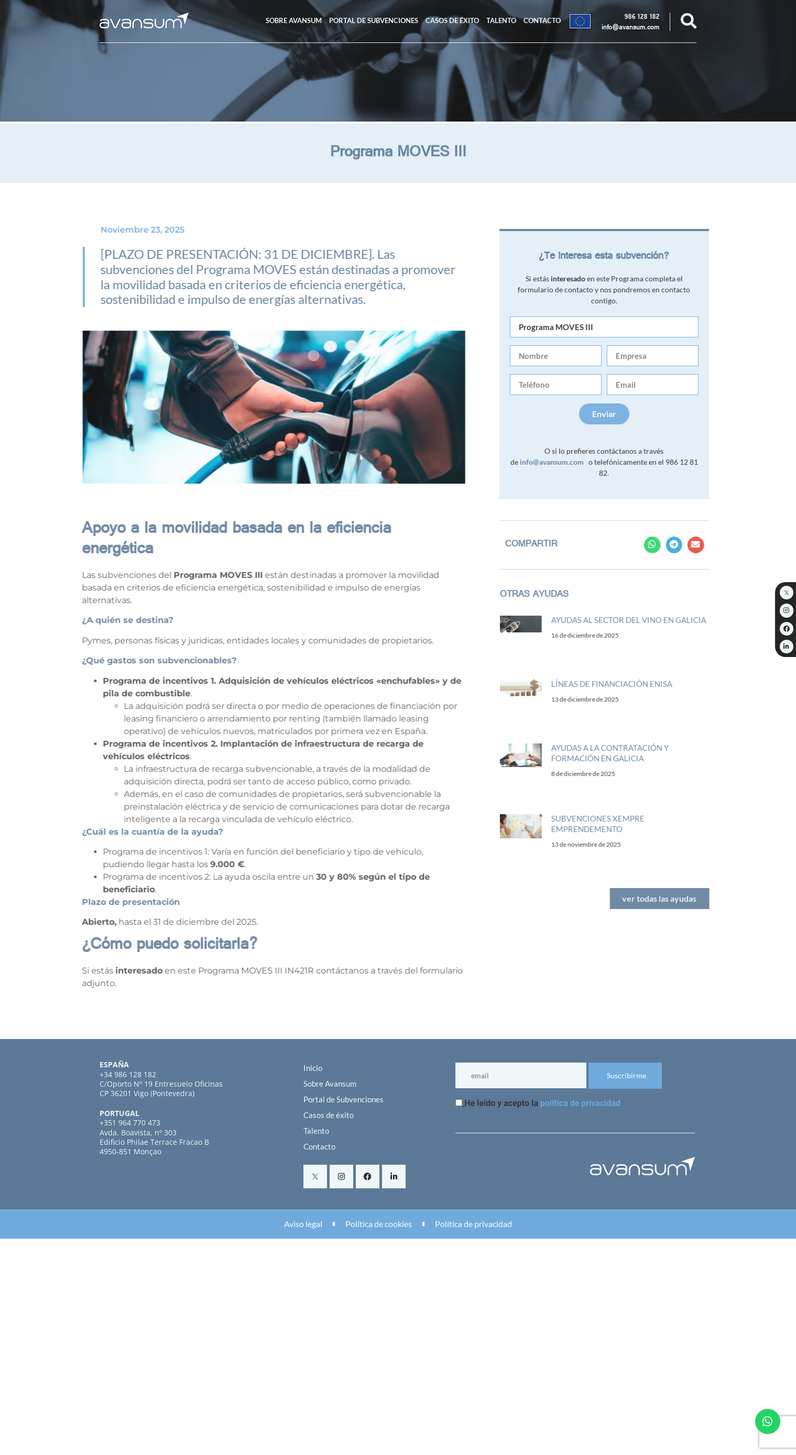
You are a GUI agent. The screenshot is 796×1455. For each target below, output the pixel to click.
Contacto (542, 20)
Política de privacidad (473, 1224)
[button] (659, 545)
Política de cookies (378, 1224)
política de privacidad (580, 1103)
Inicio (312, 1068)
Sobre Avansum (294, 20)
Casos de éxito (452, 20)
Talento (501, 20)
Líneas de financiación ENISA (619, 683)
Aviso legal (303, 1224)
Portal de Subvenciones (373, 20)
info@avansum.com (630, 28)
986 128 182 (641, 18)
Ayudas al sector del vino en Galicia (636, 620)
